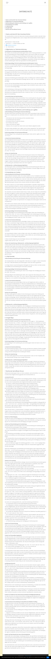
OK (47, 657)
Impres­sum (21, 656)
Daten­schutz (28, 656)
